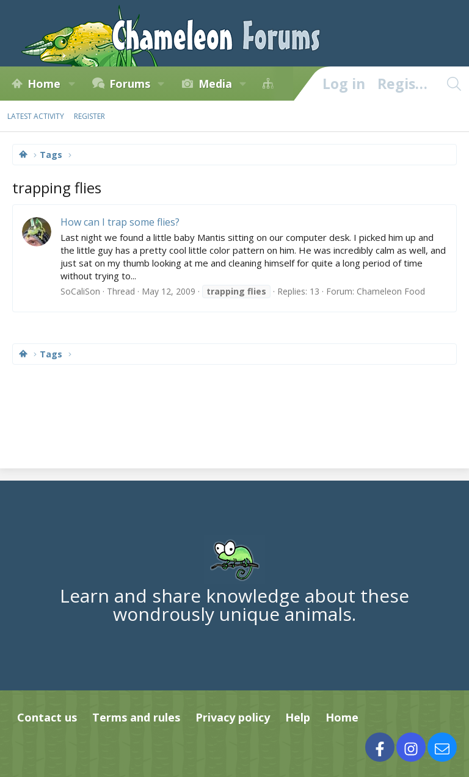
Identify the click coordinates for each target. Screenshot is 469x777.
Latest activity (35, 116)
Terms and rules (136, 717)
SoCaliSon (80, 291)
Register (89, 116)
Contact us (47, 717)
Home (43, 83)
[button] (71, 83)
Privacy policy (232, 717)
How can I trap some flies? (120, 222)
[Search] (453, 83)
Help (297, 717)
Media (215, 83)
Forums (129, 83)
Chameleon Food (391, 291)
